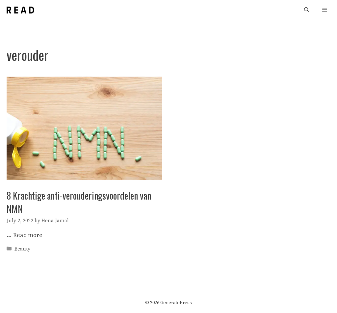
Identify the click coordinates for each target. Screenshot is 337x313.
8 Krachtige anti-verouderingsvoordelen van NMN (79, 202)
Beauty (22, 249)
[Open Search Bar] (307, 10)
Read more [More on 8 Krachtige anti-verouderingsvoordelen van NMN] (27, 235)
